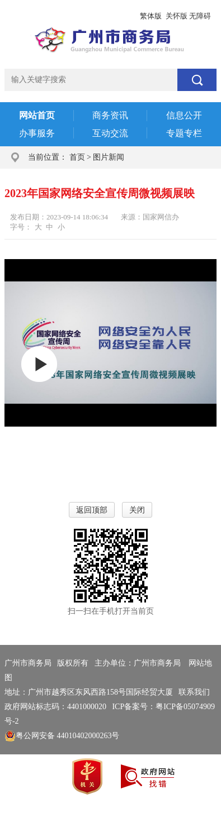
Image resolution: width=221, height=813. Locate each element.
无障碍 (200, 16)
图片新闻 (108, 157)
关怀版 (176, 16)
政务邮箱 (80, 16)
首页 (77, 157)
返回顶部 (91, 510)
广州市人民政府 (31, 16)
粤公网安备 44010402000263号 (62, 735)
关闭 (137, 510)
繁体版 (151, 16)
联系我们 (194, 692)
